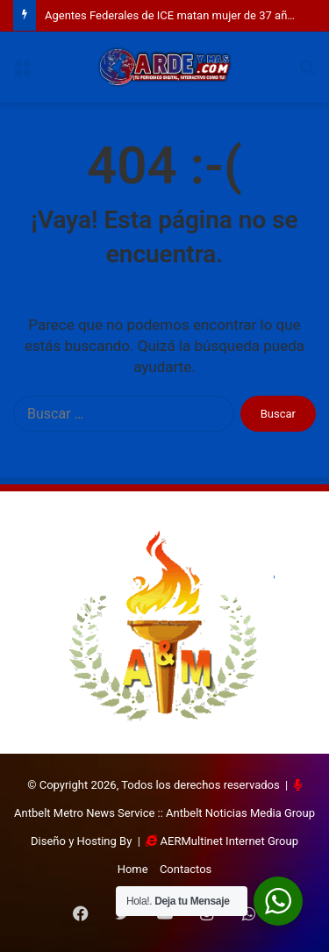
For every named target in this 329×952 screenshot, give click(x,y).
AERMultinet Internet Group (229, 841)
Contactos (185, 869)
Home (133, 869)
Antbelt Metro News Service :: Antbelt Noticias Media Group (164, 813)
